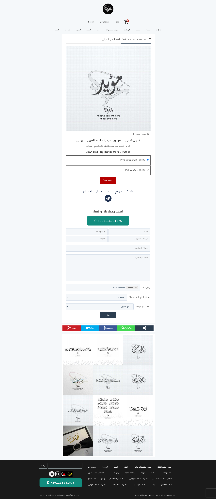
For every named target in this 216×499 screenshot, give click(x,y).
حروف (142, 473)
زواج (98, 30)
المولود (127, 30)
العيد (88, 30)
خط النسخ (92, 479)
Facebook (108, 328)
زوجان (103, 479)
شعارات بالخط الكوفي (97, 485)
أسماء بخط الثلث (164, 467)
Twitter (90, 328)
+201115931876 (108, 220)
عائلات (158, 30)
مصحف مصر (166, 485)
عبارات (67, 30)
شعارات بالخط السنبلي (162, 479)
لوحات (153, 485)
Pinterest (71, 328)
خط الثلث (154, 473)
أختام (126, 467)
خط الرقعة (167, 473)
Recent (91, 22)
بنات (138, 30)
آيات (57, 30)
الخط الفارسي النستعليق (98, 473)
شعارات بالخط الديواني (138, 479)
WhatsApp (126, 328)
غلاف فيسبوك (112, 30)
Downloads (104, 22)
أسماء (78, 30)
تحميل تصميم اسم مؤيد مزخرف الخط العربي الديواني (125, 39)
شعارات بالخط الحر (117, 479)
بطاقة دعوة (130, 473)
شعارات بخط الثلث (119, 485)
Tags (117, 22)
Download (92, 467)
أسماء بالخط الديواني (143, 467)
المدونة (117, 473)
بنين (148, 30)
